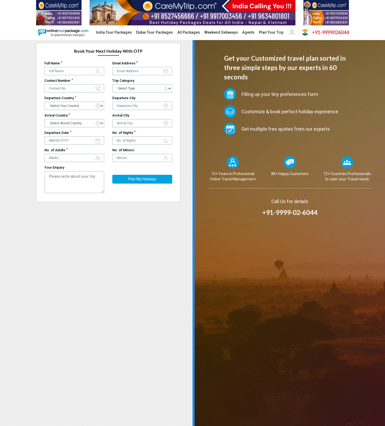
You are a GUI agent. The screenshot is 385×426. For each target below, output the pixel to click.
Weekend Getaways (221, 32)
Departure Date (58, 132)
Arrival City (120, 115)
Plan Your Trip (271, 32)
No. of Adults (56, 150)
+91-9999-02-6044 (289, 212)
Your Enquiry (54, 167)
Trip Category (123, 80)
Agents (248, 32)
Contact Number (58, 80)
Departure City (123, 98)
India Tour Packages (114, 32)
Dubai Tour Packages (154, 32)
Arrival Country (57, 115)
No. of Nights (124, 132)
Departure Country (60, 98)
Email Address (125, 63)
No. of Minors (123, 150)
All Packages (188, 32)
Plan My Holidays (142, 179)
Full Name (53, 63)
